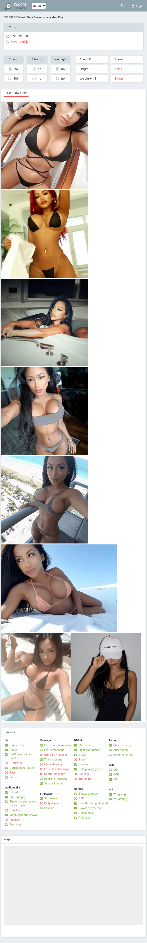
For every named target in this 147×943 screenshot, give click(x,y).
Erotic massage (54, 750)
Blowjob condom (89, 793)
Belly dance (51, 803)
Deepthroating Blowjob (93, 803)
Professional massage (58, 745)
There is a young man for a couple (23, 803)
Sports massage (54, 774)
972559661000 (21, 36)
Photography (18, 797)
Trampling (85, 778)
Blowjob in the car (90, 808)
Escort (14, 792)
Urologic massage (56, 754)
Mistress (84, 745)
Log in (137, 5)
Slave (82, 759)
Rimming (15, 824)
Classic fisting (122, 745)
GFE (81, 798)
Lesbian (49, 808)
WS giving (119, 794)
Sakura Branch (53, 783)
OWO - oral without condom (21, 756)
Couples (15, 810)
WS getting (120, 799)
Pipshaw (15, 819)
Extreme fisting (122, 754)
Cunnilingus (86, 813)
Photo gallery (16, 93)
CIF (115, 779)
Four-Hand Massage (57, 769)
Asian (118, 69)
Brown (119, 78)
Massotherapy (53, 764)
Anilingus (85, 817)
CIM (115, 769)
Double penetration (22, 768)
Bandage (84, 774)
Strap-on (84, 764)
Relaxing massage (55, 778)
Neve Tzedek (34, 17)
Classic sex (17, 745)
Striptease (50, 798)
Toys (13, 772)
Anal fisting (120, 750)
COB (116, 774)
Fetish (13, 777)
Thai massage (53, 759)
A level (14, 750)
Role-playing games (91, 769)
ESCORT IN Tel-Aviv (15, 17)
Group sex (16, 763)
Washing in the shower (24, 815)
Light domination (89, 750)
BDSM (83, 754)
